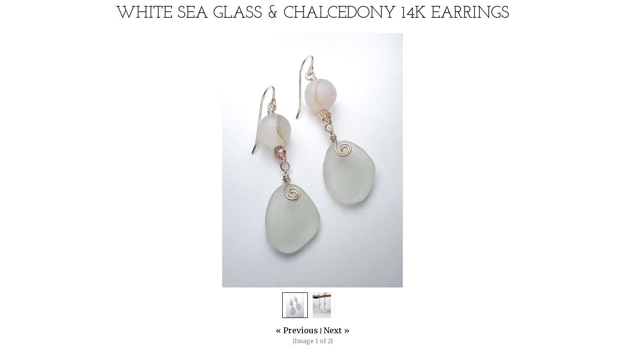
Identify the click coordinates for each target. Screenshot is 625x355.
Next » (337, 330)
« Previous (297, 330)
